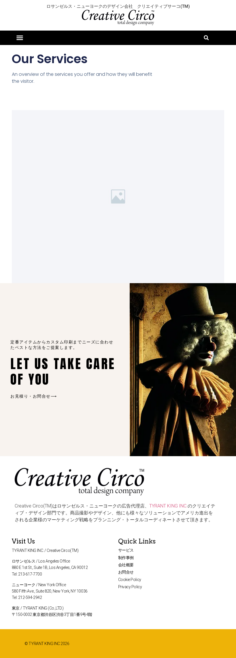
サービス (126, 550)
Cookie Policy (129, 579)
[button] (19, 37)
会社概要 (126, 565)
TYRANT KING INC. (168, 506)
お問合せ (126, 572)
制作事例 (126, 557)
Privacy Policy (130, 586)
